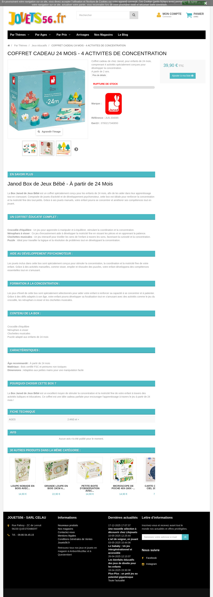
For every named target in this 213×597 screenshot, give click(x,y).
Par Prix (61, 34)
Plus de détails (99, 75)
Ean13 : (95, 123)
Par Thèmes (18, 34)
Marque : (96, 103)
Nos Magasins (103, 34)
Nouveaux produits (68, 525)
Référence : (98, 117)
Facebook (151, 558)
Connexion (167, 17)
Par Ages (41, 34)
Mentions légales (67, 535)
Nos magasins (65, 528)
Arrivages (82, 34)
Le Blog (123, 34)
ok (185, 537)
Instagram (151, 564)
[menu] (159, 15)
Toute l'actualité (116, 580)
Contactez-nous (66, 532)
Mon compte (172, 14)
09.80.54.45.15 (26, 534)
